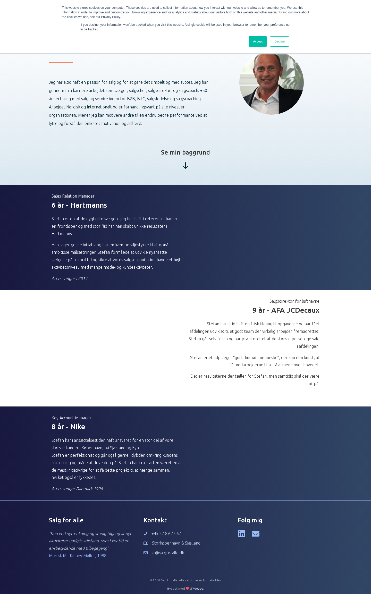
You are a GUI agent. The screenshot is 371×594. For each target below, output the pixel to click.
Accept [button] (258, 41)
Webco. (198, 588)
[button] (242, 534)
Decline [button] (279, 41)
